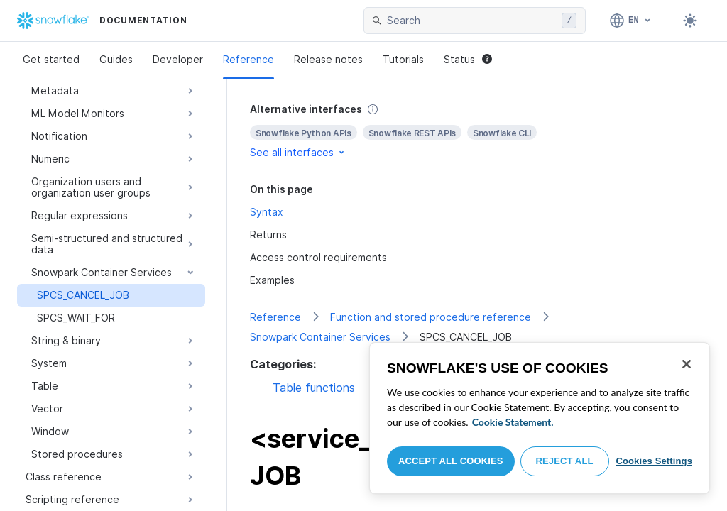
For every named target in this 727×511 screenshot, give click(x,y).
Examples (272, 280)
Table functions (314, 387)
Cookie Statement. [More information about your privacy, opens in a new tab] (513, 422)
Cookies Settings (654, 461)
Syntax (266, 212)
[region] (539, 418)
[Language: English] (631, 20)
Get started (51, 59)
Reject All (565, 461)
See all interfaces (298, 152)
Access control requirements (318, 257)
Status (468, 59)
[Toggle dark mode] (690, 20)
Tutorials (403, 59)
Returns (268, 235)
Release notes (328, 59)
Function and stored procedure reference (430, 317)
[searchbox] (471, 20)
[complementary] (477, 131)
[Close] (686, 364)
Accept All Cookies (450, 461)
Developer (178, 59)
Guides (116, 59)
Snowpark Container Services (320, 337)
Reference (248, 59)
